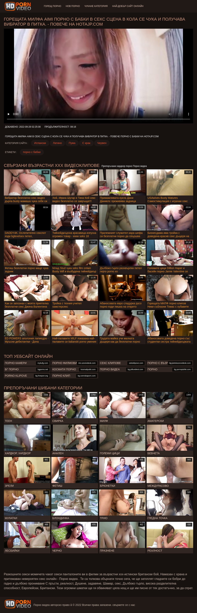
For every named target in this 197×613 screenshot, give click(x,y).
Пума (72, 143)
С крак (86, 143)
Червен (102, 143)
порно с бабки (32, 152)
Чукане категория (96, 6)
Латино (57, 143)
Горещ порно (52, 6)
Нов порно (73, 6)
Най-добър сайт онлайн (128, 6)
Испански (40, 143)
